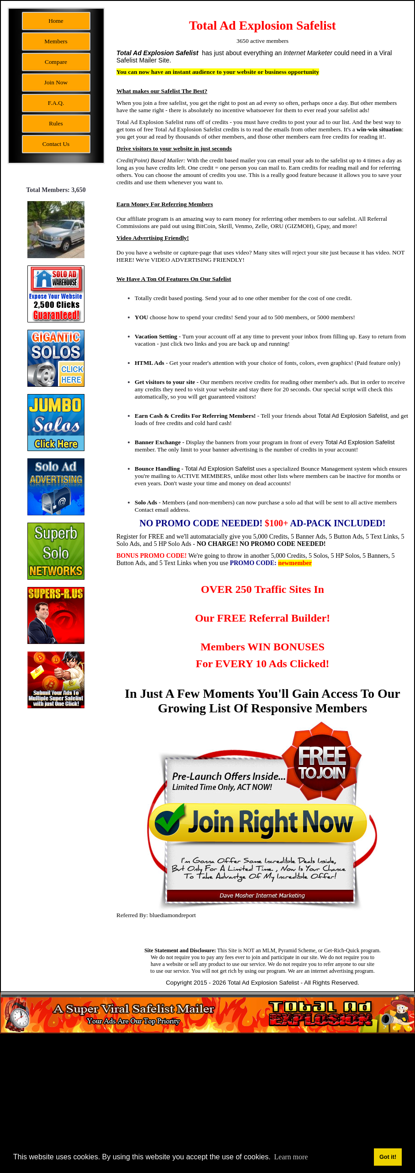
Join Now (56, 82)
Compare (56, 61)
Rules (56, 123)
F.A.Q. (56, 102)
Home (55, 20)
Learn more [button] (291, 1157)
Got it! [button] (387, 1157)
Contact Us (56, 143)
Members (55, 41)
